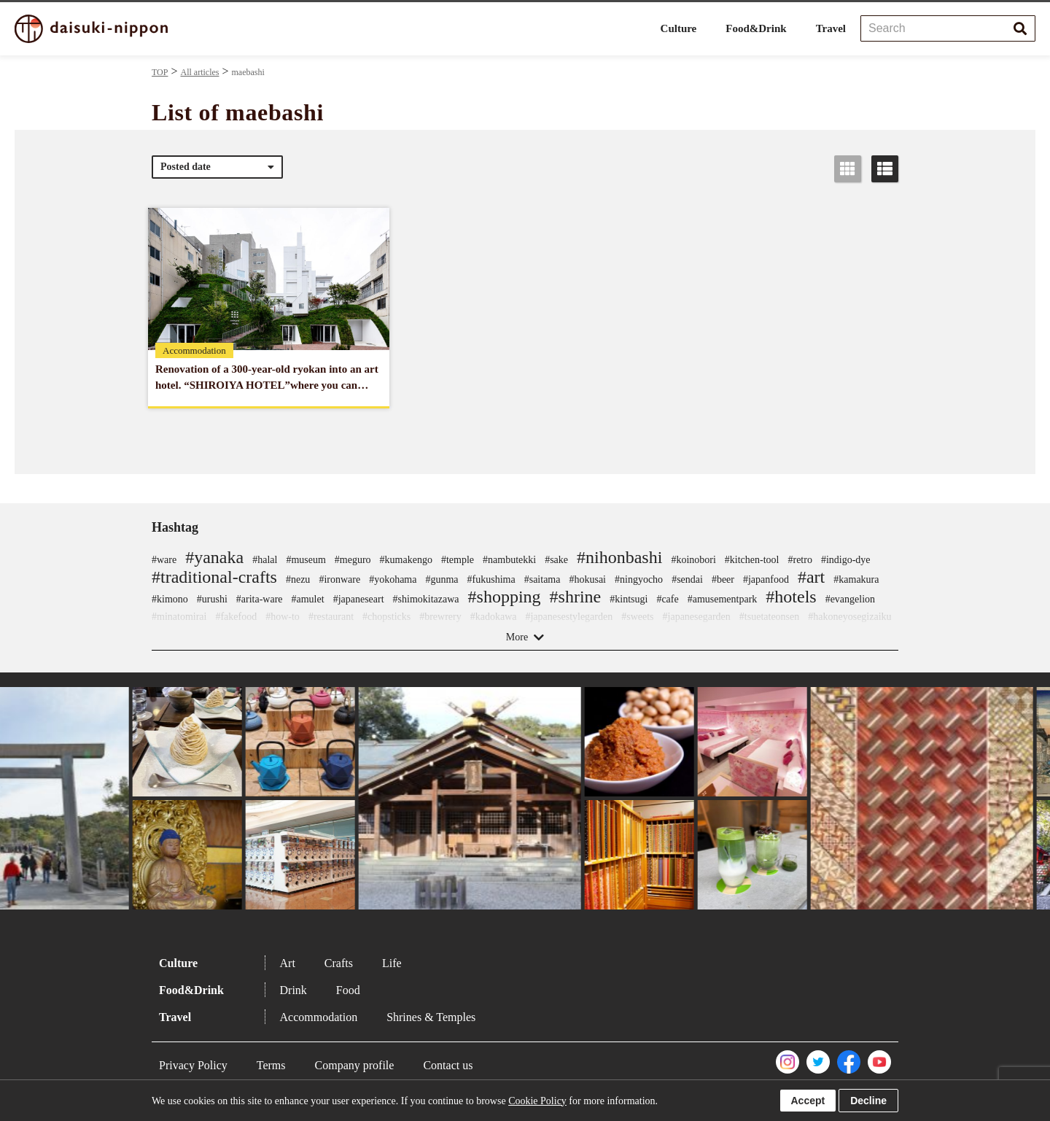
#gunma (441, 579)
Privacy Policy (193, 1065)
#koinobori (693, 559)
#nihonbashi (619, 557)
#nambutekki (509, 559)
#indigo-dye (846, 559)
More (517, 637)
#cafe (667, 599)
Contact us (447, 1065)
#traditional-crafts (214, 576)
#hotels (791, 596)
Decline (868, 1100)
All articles (199, 72)
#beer (723, 579)
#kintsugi (629, 599)
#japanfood (766, 579)
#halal (264, 559)
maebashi (248, 72)
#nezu (298, 579)
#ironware (339, 579)
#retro (800, 559)
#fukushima (491, 579)
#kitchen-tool (752, 559)
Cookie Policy (537, 1100)
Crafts (338, 963)
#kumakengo (406, 559)
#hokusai (587, 579)
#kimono (170, 599)
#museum (305, 559)
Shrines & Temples (430, 1017)
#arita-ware (259, 599)
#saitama (542, 579)
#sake (556, 559)
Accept (808, 1100)
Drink (293, 990)
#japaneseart (358, 599)
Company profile (354, 1065)
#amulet (308, 599)
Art (287, 963)
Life (392, 963)
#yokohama (392, 579)
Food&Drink (756, 28)
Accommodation (319, 1017)
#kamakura (856, 579)
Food (348, 990)
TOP (160, 72)
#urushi (212, 599)
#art (811, 576)
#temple (457, 559)
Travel (831, 28)
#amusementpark (723, 599)
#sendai (687, 579)
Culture (679, 28)
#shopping (504, 596)
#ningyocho (639, 579)
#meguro (353, 559)
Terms (271, 1065)
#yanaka (214, 557)
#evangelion (850, 599)
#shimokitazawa (426, 599)
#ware (164, 559)
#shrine (576, 596)
